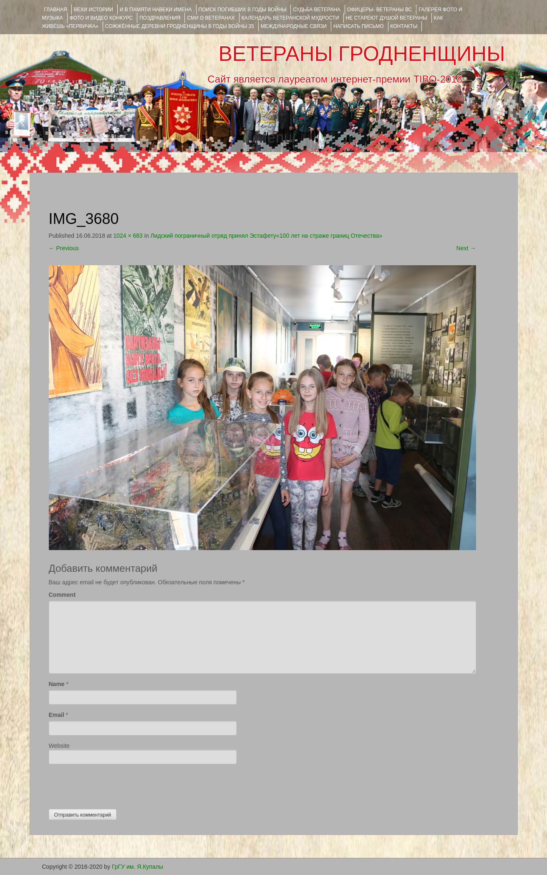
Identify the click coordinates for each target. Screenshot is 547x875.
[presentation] (112, 784)
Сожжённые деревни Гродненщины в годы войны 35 (179, 26)
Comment (62, 594)
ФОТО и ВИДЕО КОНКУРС (101, 18)
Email (56, 715)
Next (466, 248)
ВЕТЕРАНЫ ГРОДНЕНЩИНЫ (361, 54)
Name (57, 684)
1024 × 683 (127, 235)
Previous (64, 248)
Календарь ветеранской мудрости (290, 18)
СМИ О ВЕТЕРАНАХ (210, 18)
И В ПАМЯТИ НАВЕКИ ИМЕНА (156, 10)
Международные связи (294, 26)
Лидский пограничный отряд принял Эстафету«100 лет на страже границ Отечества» (267, 235)
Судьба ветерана (316, 10)
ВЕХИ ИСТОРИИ (93, 10)
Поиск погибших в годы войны (243, 10)
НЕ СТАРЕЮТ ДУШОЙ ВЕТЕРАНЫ (386, 18)
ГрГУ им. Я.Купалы (137, 866)
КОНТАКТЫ (404, 26)
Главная (55, 10)
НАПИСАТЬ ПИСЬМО (358, 26)
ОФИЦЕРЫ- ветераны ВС (379, 10)
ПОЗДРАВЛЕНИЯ (159, 18)
